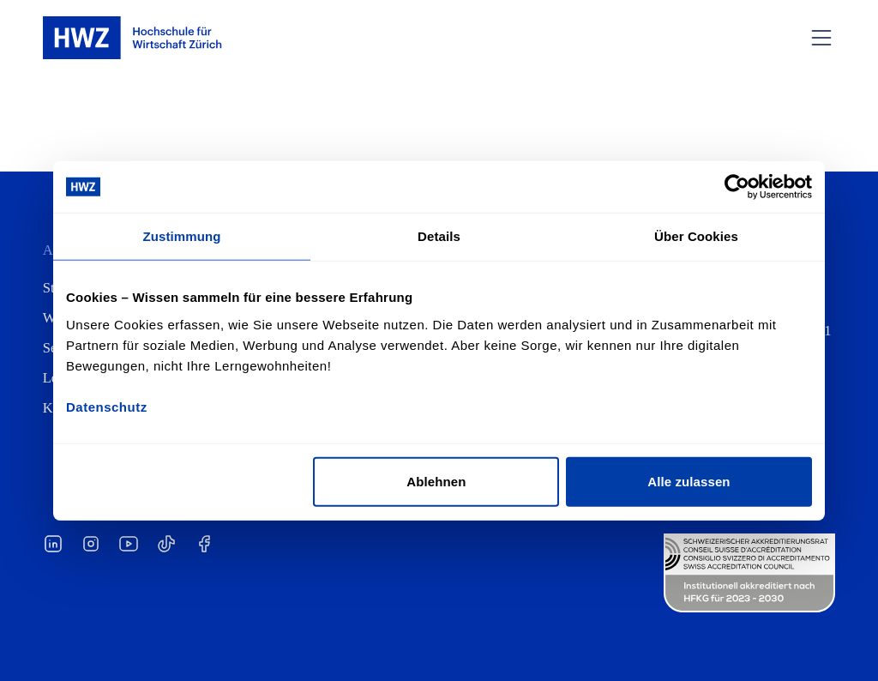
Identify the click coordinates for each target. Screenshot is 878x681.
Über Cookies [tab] (696, 236)
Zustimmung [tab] (182, 236)
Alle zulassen (688, 480)
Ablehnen (436, 480)
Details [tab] (439, 236)
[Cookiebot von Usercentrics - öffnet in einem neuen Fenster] (737, 187)
